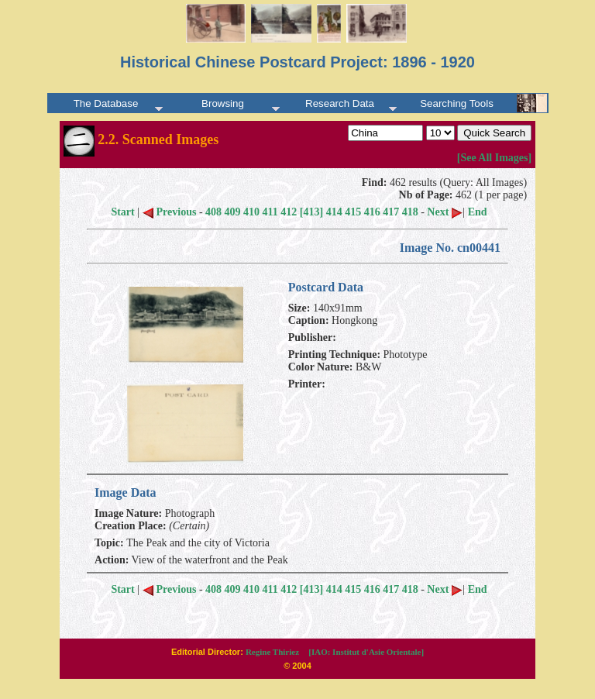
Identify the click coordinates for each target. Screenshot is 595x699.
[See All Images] (494, 158)
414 (334, 212)
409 (233, 212)
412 (288, 212)
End (477, 212)
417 (391, 212)
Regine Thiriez (272, 651)
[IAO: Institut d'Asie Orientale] (366, 651)
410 (251, 212)
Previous (170, 212)
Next (445, 212)
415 (353, 212)
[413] (311, 212)
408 (213, 212)
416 (372, 212)
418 (410, 212)
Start (122, 212)
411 (270, 212)
